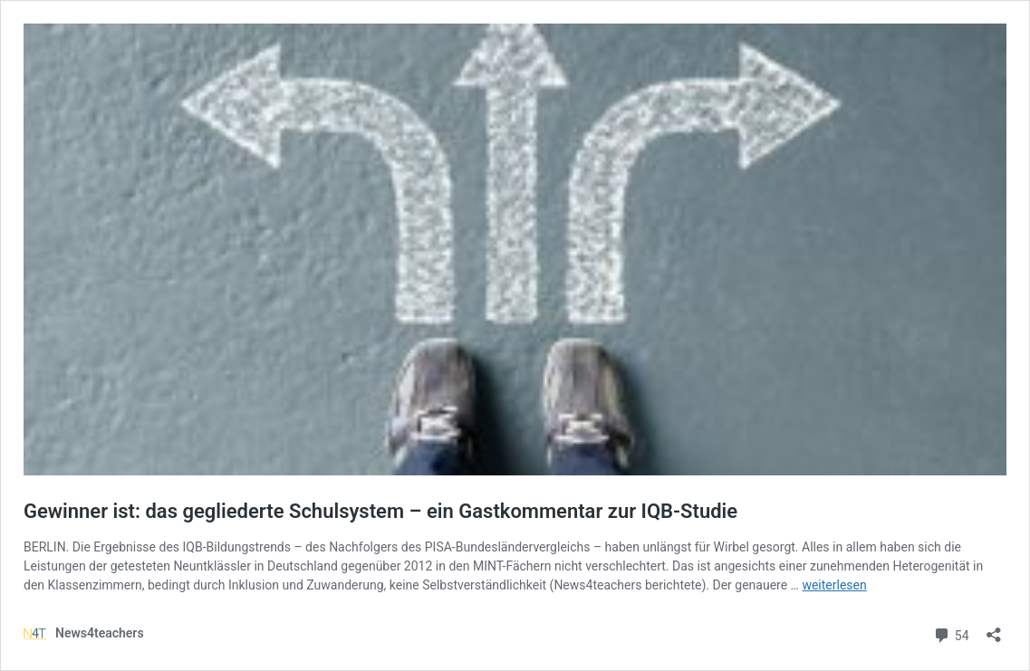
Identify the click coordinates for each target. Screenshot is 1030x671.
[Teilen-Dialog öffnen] (993, 629)
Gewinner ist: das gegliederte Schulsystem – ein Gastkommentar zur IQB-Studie (380, 511)
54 (950, 633)
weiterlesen (834, 585)
